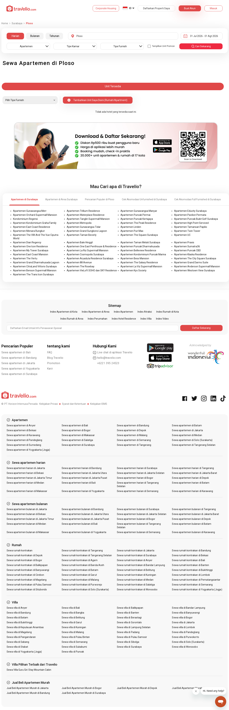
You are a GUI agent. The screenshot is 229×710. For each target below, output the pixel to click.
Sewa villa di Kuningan (74, 627)
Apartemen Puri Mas (132, 231)
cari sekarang (201, 46)
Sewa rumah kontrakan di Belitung (136, 570)
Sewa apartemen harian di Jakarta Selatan (140, 473)
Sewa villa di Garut (72, 622)
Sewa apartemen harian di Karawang (192, 491)
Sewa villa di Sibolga (128, 642)
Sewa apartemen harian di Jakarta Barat (194, 473)
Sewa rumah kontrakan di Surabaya (137, 555)
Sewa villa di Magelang (19, 632)
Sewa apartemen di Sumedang (24, 445)
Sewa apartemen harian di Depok (190, 477)
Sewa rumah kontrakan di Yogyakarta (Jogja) (197, 589)
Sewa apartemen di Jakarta (18, 363)
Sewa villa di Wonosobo (185, 646)
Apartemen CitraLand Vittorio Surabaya (35, 266)
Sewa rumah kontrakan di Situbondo (27, 589)
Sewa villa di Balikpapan (130, 607)
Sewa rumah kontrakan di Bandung (191, 550)
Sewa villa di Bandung (19, 612)
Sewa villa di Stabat (17, 646)
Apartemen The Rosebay (80, 266)
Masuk (213, 8)
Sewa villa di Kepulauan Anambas (25, 627)
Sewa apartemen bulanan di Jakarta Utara (85, 514)
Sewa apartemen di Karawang (23, 435)
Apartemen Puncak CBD (187, 250)
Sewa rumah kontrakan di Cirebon (25, 574)
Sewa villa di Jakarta (183, 622)
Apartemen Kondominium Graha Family (34, 223)
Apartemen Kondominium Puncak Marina (143, 254)
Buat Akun (190, 8)
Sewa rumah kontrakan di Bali (188, 560)
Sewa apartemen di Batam (187, 425)
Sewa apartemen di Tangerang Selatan (193, 445)
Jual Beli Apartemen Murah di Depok (137, 688)
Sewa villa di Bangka (73, 612)
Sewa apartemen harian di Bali (78, 482)
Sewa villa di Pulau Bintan (76, 637)
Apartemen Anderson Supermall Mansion (197, 266)
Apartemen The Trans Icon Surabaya (33, 274)
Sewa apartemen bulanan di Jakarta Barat (195, 514)
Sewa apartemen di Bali (16, 352)
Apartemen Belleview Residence (138, 250)
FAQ (49, 352)
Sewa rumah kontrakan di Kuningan (136, 574)
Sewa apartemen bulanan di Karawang (193, 532)
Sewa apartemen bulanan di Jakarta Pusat (85, 519)
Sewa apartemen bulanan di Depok (191, 519)
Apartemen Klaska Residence (190, 254)
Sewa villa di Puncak (73, 651)
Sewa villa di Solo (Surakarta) (188, 642)
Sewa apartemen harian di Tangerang (193, 468)
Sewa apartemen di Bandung (19, 357)
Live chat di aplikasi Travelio (113, 352)
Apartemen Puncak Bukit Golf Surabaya (196, 219)
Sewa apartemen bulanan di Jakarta (27, 509)
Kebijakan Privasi (48, 403)
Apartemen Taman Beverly (81, 235)
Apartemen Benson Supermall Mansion (34, 270)
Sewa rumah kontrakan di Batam (80, 570)
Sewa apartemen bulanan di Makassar (28, 532)
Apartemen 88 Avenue (79, 262)
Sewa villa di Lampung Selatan (133, 627)
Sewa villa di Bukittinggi (19, 622)
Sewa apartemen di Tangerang (134, 445)
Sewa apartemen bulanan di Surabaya (138, 509)
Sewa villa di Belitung (73, 617)
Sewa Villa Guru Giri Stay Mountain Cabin (29, 669)
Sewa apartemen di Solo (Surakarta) (192, 440)
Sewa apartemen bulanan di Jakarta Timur (30, 519)
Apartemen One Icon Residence (30, 246)
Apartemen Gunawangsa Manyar (139, 210)
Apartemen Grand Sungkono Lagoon (87, 231)
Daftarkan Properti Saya (156, 8)
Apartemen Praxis (184, 242)
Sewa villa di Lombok (183, 627)
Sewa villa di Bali (71, 607)
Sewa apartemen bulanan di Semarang (138, 532)
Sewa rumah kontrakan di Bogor (24, 560)
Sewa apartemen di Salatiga (77, 440)
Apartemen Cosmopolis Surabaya (85, 254)
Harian (15, 36)
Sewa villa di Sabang (18, 642)
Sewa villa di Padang (128, 632)
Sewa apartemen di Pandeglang (24, 440)
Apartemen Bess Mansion (135, 258)
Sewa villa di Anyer (17, 607)
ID (130, 8)
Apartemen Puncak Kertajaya (137, 219)
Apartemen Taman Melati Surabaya (140, 242)
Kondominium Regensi (25, 219)
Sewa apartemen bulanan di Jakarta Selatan (141, 514)
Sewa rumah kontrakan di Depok (24, 555)
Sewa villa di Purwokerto (185, 637)
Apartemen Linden (131, 227)
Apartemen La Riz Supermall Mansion (87, 250)
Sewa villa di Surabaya (129, 646)
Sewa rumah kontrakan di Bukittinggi (192, 570)
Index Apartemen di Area (95, 311)
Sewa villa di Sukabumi (74, 646)
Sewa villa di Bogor (182, 617)
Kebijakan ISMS (98, 403)
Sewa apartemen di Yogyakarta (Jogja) (28, 449)
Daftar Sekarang (201, 328)
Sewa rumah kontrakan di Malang (80, 579)
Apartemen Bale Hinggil (80, 242)
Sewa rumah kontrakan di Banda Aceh (83, 565)
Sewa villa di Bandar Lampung (188, 607)
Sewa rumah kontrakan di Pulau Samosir (29, 584)
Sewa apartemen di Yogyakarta (20, 368)
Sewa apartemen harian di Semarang (137, 491)
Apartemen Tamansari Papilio (190, 227)
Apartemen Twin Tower (187, 231)
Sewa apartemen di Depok (131, 430)
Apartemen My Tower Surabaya (30, 250)
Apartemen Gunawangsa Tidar (84, 227)
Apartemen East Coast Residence (31, 227)
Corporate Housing (106, 8)
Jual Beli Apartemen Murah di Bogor (82, 688)
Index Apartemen (123, 311)
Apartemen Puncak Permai (135, 215)
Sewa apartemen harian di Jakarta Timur (29, 477)
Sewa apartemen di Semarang (134, 440)
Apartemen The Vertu (25, 258)
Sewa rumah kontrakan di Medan (135, 579)
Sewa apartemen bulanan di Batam (191, 523)
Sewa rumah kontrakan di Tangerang (82, 550)
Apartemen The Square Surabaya (139, 235)
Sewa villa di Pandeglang (185, 632)
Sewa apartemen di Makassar (78, 435)
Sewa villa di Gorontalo (129, 622)
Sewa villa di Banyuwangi (186, 612)
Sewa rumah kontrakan (20, 550)
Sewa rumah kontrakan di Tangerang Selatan (87, 555)
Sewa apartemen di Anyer (21, 425)
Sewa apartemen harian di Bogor (135, 477)
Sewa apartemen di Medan (187, 435)
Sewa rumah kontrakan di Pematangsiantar (196, 579)
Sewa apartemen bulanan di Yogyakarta (84, 532)
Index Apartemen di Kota (63, 311)
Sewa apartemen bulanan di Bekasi (26, 514)
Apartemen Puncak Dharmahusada (140, 246)
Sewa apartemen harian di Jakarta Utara (84, 473)
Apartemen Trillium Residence (83, 210)
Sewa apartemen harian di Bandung (82, 468)
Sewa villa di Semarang (74, 642)
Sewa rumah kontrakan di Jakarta (135, 550)
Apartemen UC (182, 235)
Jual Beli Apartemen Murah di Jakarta (28, 688)
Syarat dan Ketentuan (74, 403)
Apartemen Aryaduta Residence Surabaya (90, 258)
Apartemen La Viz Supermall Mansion (141, 266)
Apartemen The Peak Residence (138, 223)
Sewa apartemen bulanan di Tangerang (194, 509)
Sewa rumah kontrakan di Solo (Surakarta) (85, 589)
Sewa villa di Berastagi (129, 617)
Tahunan (54, 36)
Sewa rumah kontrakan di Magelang (27, 579)
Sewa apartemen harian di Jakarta (26, 468)
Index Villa (146, 318)
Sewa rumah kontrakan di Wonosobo (137, 589)
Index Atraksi (145, 311)
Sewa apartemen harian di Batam (190, 482)
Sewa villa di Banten (128, 612)
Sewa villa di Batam (17, 617)
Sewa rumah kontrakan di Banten (190, 565)
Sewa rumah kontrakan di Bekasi (190, 555)
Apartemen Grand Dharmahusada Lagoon (36, 262)
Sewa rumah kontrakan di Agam (79, 560)
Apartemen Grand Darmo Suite (191, 262)
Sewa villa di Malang (73, 632)
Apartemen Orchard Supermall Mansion (35, 215)
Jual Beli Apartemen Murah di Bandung (28, 693)
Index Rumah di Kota (167, 311)
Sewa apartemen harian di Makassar (27, 491)
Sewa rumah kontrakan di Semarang (192, 584)
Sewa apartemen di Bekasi (21, 430)
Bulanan (35, 36)
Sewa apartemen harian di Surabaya (137, 468)
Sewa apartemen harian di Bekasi (25, 473)
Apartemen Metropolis (79, 223)
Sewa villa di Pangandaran (21, 637)
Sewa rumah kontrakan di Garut (79, 574)
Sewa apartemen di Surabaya (19, 374)
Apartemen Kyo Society (133, 270)
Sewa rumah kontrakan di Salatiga (136, 584)
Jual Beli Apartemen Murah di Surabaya (84, 693)
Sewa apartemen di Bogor (76, 430)
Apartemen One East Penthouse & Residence (92, 246)
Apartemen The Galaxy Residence (139, 262)
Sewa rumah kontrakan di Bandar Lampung (141, 565)
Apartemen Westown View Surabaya (194, 270)
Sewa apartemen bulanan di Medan (26, 523)
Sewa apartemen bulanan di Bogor (136, 519)
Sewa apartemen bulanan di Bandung (82, 509)
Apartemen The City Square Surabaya (195, 258)
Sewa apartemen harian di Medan (25, 482)
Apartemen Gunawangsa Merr (29, 210)
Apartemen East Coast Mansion (30, 254)
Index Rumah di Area (71, 318)
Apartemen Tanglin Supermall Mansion (88, 219)
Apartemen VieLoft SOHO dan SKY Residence (92, 270)
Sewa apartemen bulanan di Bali (80, 523)
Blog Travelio (55, 357)
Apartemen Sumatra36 (187, 246)
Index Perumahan (97, 318)
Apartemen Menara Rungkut (29, 231)
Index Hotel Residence (124, 318)
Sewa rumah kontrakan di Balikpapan (27, 565)
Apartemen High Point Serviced (191, 223)
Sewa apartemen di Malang (132, 435)
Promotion (53, 363)
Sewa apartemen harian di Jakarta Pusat (84, 477)
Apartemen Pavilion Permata (190, 215)
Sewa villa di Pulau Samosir (132, 637)
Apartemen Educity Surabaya (190, 210)
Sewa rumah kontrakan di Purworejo (82, 584)
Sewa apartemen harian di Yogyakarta (83, 491)
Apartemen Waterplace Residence (85, 215)
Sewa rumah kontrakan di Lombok (191, 574)
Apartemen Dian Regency (27, 242)
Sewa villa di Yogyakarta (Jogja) (24, 651)
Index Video (162, 318)
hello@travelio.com (107, 358)
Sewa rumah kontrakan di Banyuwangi (28, 570)
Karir (50, 368)
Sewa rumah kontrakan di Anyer (134, 560)
